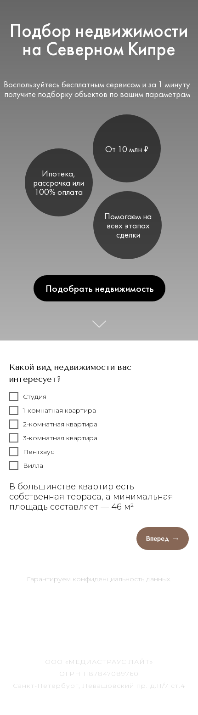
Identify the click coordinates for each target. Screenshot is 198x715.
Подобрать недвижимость (99, 288)
